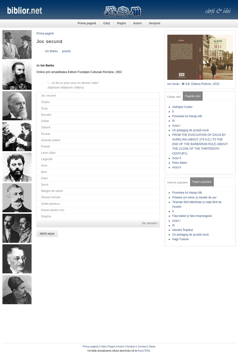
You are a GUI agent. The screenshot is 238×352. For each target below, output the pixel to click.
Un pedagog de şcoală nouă (190, 130)
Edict (44, 178)
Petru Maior (179, 162)
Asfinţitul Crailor (182, 107)
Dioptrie (46, 216)
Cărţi (106, 23)
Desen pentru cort (52, 210)
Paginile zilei (192, 96)
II (173, 111)
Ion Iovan (173, 84)
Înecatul (46, 114)
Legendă (46, 159)
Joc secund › (150, 223)
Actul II (176, 158)
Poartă (45, 146)
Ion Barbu (51, 51)
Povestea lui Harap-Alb (187, 116)
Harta (152, 346)
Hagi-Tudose (180, 239)
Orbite (45, 121)
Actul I (176, 125)
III (173, 121)
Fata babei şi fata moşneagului (192, 216)
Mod (44, 172)
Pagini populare (202, 181)
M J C (186, 84)
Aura (44, 165)
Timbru (45, 102)
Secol (44, 184)
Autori (137, 23)
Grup (44, 108)
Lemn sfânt (48, 153)
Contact (142, 346)
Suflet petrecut (50, 203)
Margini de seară (52, 191)
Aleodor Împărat (182, 230)
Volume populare (177, 182)
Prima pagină (87, 23)
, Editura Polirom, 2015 (204, 84)
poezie (66, 51)
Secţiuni (154, 23)
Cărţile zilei (174, 96)
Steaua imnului (50, 197)
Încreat (45, 134)
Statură (46, 127)
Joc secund (48, 95)
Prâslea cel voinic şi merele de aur (194, 197)
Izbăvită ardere (50, 140)
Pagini (121, 23)
